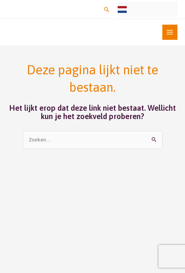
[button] (106, 9)
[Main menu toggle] (170, 32)
